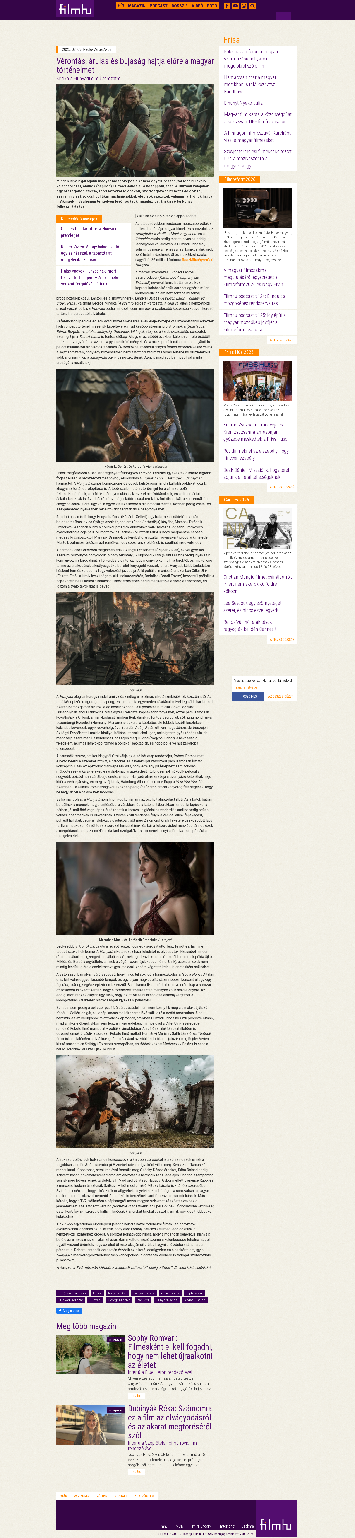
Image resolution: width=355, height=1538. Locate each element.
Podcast (159, 6)
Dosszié (180, 6)
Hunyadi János (167, 1300)
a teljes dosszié (282, 340)
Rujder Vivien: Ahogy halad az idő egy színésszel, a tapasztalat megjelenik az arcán (90, 253)
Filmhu (163, 1526)
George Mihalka (119, 1300)
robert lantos (170, 1293)
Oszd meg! (250, 696)
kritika (97, 1293)
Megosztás (69, 1311)
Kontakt (121, 1496)
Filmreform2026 (240, 179)
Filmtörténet (226, 1526)
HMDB (178, 1526)
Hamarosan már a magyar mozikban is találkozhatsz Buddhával (250, 84)
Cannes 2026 (236, 500)
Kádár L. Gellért (194, 1300)
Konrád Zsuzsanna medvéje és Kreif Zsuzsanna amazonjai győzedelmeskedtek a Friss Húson (256, 432)
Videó (197, 6)
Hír (121, 6)
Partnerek (82, 1496)
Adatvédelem (144, 1496)
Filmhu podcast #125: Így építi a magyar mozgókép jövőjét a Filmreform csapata (254, 322)
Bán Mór (143, 1300)
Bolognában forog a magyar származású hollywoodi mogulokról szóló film (251, 59)
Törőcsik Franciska (72, 1293)
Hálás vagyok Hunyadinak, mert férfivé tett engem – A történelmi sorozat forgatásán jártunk (90, 277)
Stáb (63, 1496)
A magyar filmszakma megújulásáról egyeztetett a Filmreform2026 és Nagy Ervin (253, 277)
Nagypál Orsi (117, 1293)
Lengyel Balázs (143, 1293)
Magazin (137, 6)
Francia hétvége (245, 687)
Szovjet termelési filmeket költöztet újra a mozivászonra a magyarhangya (258, 159)
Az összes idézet (280, 696)
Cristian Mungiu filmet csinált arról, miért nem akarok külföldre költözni (257, 584)
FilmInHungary (200, 1526)
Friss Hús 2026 (239, 352)
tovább (136, 1396)
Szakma (247, 1526)
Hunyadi (95, 1300)
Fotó (212, 6)
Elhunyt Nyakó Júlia (243, 103)
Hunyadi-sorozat (71, 1300)
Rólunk (102, 1496)
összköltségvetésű (197, 260)
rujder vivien (194, 1293)
